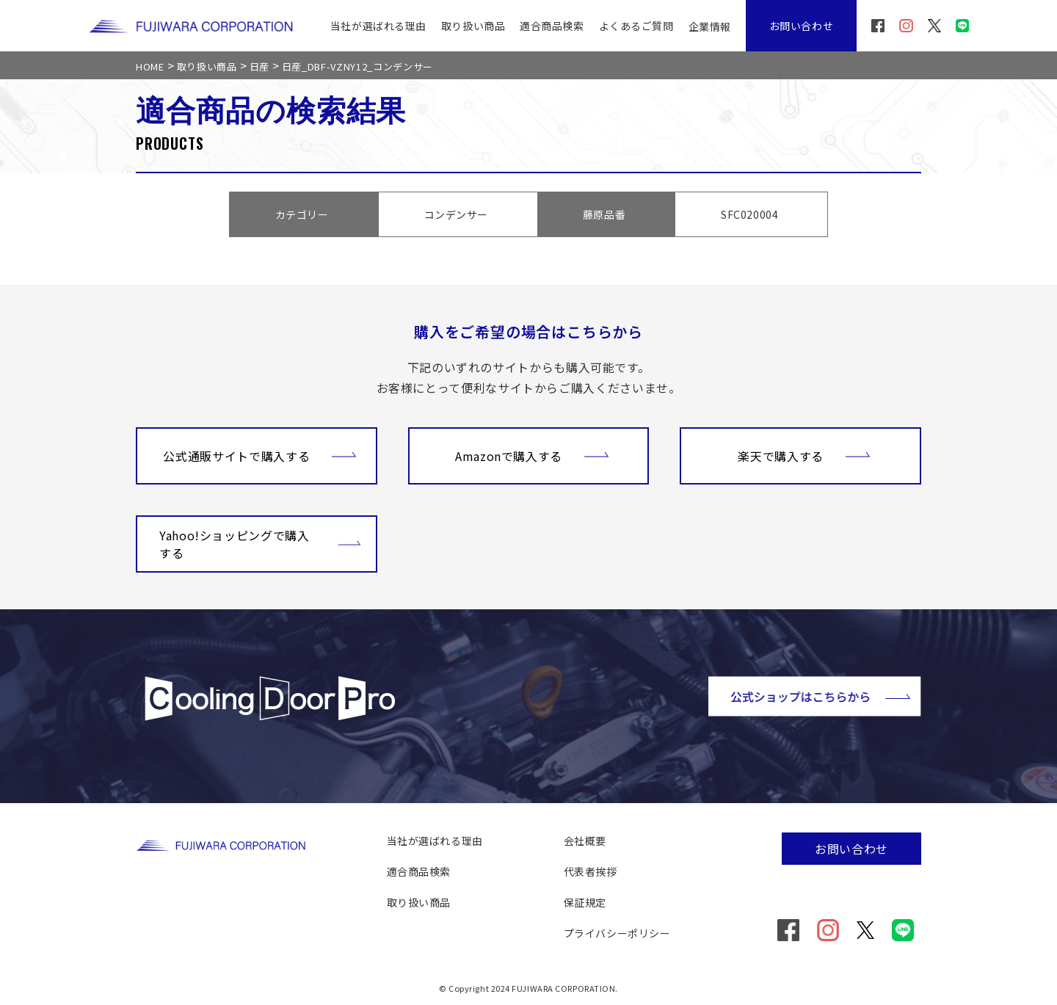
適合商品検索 (552, 25)
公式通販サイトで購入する (260, 454)
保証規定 (585, 902)
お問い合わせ (801, 25)
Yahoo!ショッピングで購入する (260, 544)
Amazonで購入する (532, 454)
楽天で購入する (804, 454)
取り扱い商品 (473, 25)
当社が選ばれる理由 (378, 25)
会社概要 (585, 840)
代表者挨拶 (590, 871)
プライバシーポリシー (617, 933)
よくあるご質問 (636, 25)
